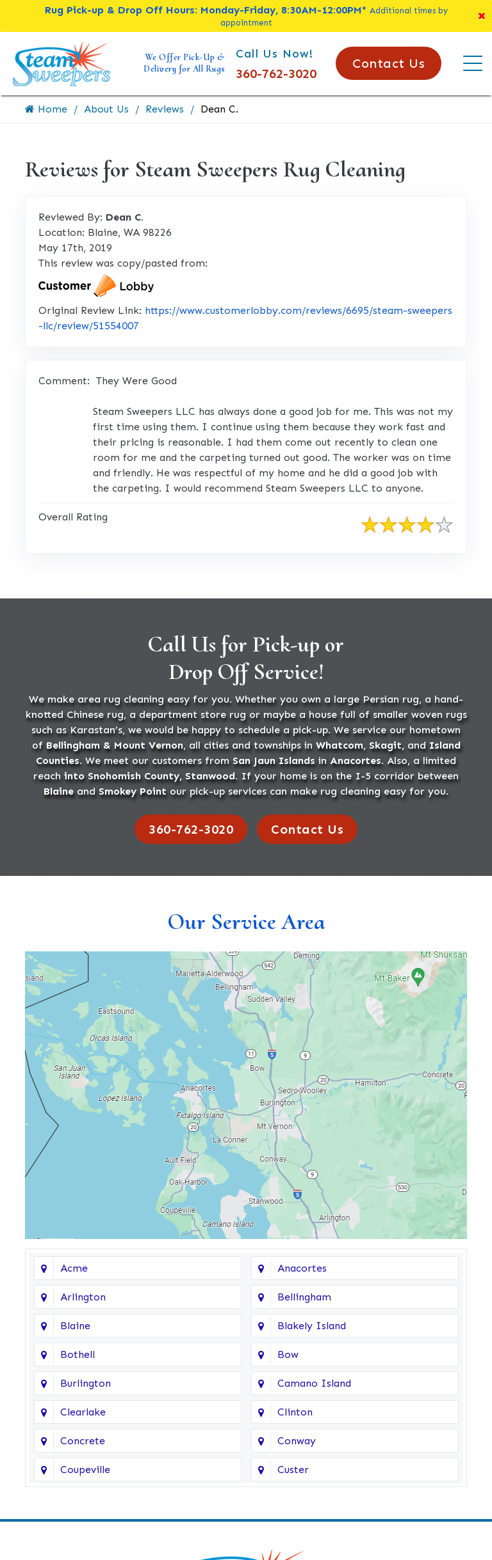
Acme (74, 1268)
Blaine (75, 1326)
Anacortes (302, 1268)
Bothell (77, 1354)
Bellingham (304, 1297)
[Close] (481, 16)
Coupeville (85, 1469)
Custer (293, 1469)
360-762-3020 (276, 73)
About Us (106, 109)
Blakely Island (311, 1326)
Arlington (83, 1297)
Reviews (164, 109)
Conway (296, 1441)
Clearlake (83, 1412)
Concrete (82, 1441)
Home (46, 109)
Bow (288, 1354)
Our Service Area (246, 921)
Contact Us (388, 63)
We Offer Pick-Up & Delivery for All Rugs (185, 63)
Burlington (85, 1383)
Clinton (295, 1412)
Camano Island (314, 1383)
